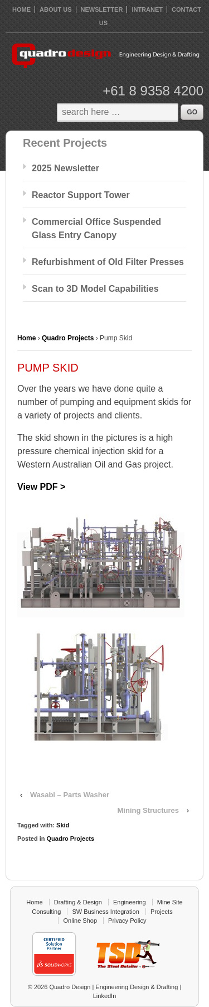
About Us (55, 9)
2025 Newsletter (65, 168)
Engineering (129, 902)
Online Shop (80, 920)
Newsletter (102, 9)
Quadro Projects (68, 338)
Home (26, 338)
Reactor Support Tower (81, 195)
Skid (62, 825)
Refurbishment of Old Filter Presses (108, 262)
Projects (161, 911)
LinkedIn (104, 995)
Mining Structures (148, 810)
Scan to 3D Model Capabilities (95, 288)
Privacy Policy (127, 920)
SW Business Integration (105, 911)
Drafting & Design (78, 902)
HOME (21, 9)
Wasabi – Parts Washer (69, 795)
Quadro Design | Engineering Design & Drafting (112, 987)
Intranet (147, 9)
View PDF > (41, 487)
